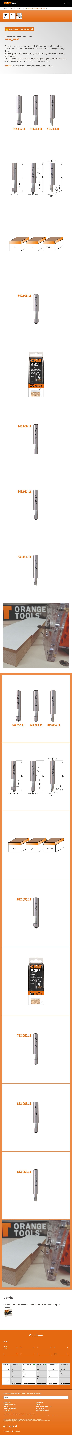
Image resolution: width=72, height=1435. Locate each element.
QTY (55, 1354)
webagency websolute (12, 1431)
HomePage (7, 1402)
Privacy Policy (6, 1421)
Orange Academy (42, 1410)
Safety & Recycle (10, 1408)
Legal (6, 1406)
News (38, 1404)
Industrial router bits (16, 8)
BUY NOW (14, 1383)
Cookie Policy (12, 1421)
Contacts (7, 1410)
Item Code (5, 1347)
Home (5, 8)
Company (39, 1402)
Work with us (41, 1408)
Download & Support (44, 1406)
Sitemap (17, 1421)
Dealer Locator (9, 1404)
